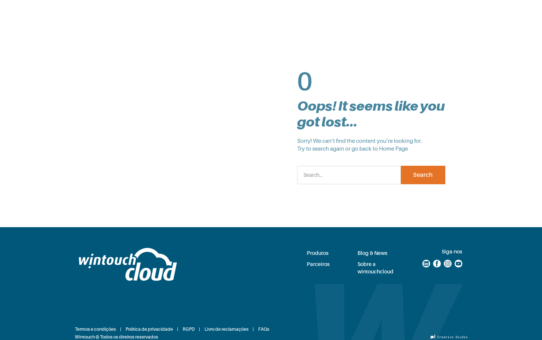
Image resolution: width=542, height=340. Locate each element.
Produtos (204, 12)
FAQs (263, 329)
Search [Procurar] (423, 175)
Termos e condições (95, 329)
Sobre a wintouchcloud (375, 268)
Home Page (393, 149)
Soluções (165, 12)
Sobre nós (330, 12)
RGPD (189, 329)
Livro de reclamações (227, 329)
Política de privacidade (149, 329)
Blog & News (286, 12)
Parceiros (242, 12)
